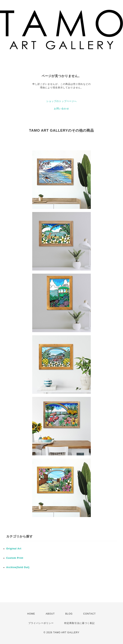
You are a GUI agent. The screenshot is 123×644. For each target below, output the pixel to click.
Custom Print (14, 558)
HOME (31, 613)
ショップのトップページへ (61, 101)
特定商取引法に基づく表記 (79, 623)
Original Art (13, 548)
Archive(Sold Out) (17, 567)
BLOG (69, 613)
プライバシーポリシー (41, 623)
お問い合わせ (61, 108)
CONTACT (89, 613)
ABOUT (50, 613)
